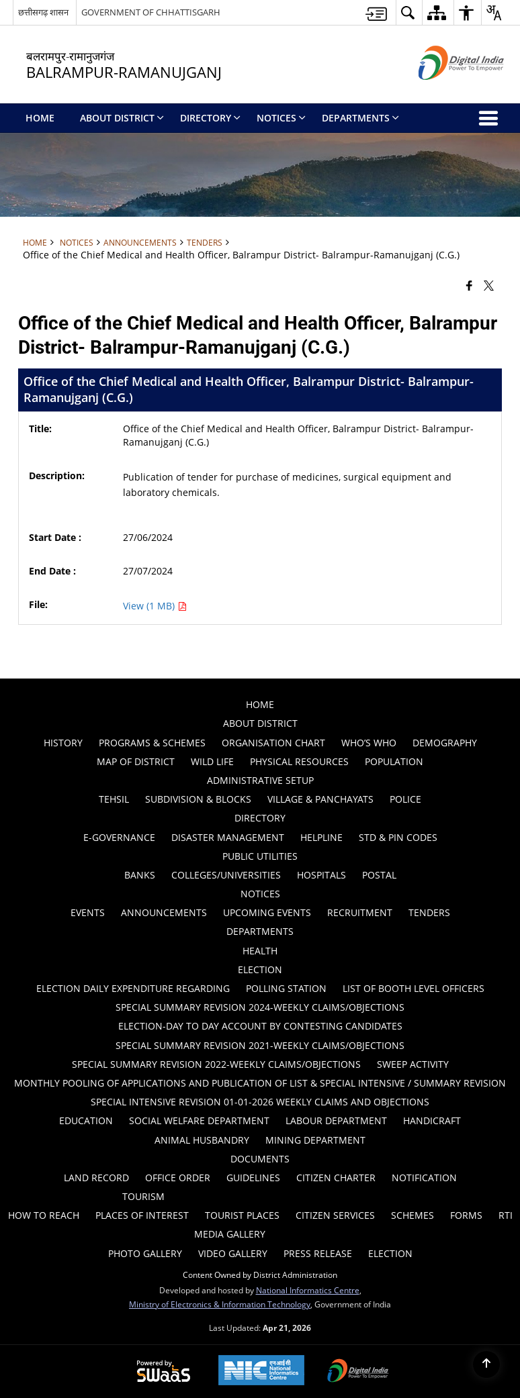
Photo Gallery (145, 1253)
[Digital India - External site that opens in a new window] (444, 91)
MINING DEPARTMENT (315, 1140)
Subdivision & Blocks (198, 799)
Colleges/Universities (226, 874)
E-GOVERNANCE (119, 837)
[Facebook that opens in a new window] (469, 284)
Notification (424, 1177)
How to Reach (43, 1215)
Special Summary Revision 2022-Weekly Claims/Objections (216, 1064)
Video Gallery (232, 1253)
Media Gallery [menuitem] (229, 1234)
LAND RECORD (96, 1177)
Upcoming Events (267, 912)
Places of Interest (142, 1215)
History (63, 742)
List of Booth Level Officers (413, 988)
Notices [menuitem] (281, 117)
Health (260, 950)
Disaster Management (227, 837)
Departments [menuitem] (360, 117)
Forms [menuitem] (466, 1215)
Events (88, 912)
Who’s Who (368, 742)
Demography (445, 742)
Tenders (204, 242)
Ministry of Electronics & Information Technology (219, 1304)
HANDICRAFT (432, 1120)
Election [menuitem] (390, 1253)
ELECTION (260, 969)
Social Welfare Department (199, 1120)
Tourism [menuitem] (143, 1196)
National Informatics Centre (307, 1290)
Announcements (140, 242)
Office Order (177, 1177)
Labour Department (336, 1120)
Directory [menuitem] (210, 117)
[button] (407, 12)
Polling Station (286, 988)
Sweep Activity (413, 1064)
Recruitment (359, 912)
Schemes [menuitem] (412, 1215)
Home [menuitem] (40, 117)
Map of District (136, 761)
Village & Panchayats (320, 799)
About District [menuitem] (122, 117)
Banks (139, 874)
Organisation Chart (273, 742)
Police (405, 799)
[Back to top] (486, 1364)
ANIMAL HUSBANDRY (202, 1140)
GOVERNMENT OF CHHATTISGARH (150, 12)
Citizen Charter (336, 1177)
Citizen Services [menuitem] (335, 1215)
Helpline (321, 837)
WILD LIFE (212, 761)
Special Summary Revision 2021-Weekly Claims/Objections (260, 1045)
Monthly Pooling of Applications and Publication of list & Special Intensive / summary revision (260, 1083)
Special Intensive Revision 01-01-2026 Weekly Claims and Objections (260, 1101)
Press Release (318, 1253)
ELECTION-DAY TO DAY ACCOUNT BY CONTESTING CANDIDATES (260, 1025)
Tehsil (114, 799)
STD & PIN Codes (398, 837)
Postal (379, 874)
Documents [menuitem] (260, 1158)
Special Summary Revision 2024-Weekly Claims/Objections (260, 1007)
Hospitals (321, 874)
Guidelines (253, 1177)
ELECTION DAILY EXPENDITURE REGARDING (133, 988)
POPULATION (394, 761)
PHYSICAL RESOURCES (299, 761)
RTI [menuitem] (506, 1215)
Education (86, 1120)
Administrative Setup (260, 780)
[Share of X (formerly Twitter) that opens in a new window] (488, 284)
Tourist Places (242, 1215)
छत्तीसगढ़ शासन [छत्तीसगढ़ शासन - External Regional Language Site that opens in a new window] (43, 12)
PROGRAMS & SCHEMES (152, 742)
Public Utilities (260, 856)
